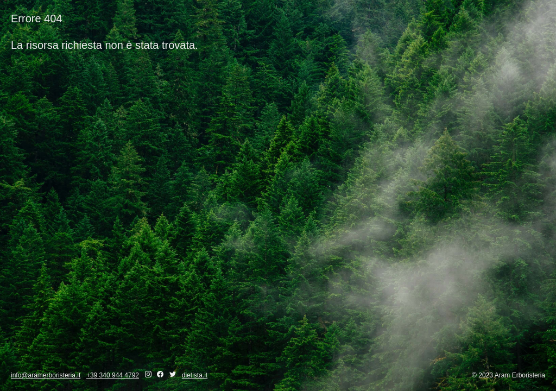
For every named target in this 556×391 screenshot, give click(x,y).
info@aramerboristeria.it (45, 375)
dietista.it (194, 375)
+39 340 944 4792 (112, 375)
